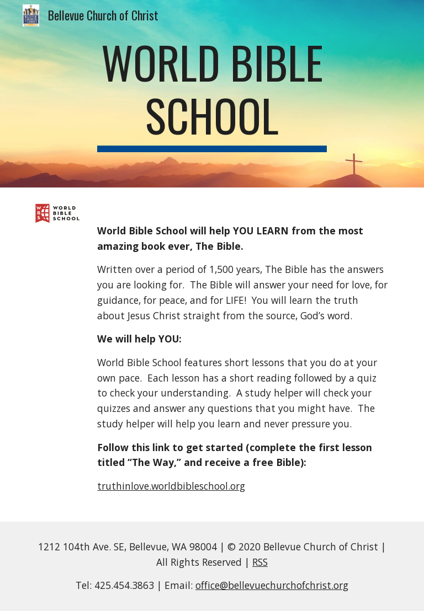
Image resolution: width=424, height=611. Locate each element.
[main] (212, 94)
